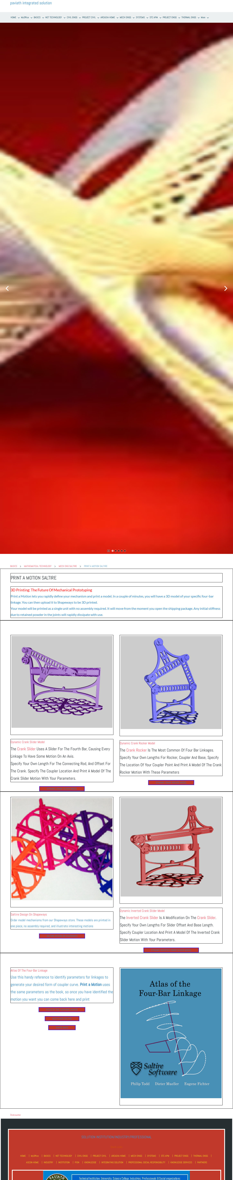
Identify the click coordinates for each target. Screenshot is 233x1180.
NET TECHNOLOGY (64, 1156)
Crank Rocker (136, 750)
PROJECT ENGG (181, 1156)
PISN (77, 1162)
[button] (7, 288)
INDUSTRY (48, 1162)
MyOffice (35, 1156)
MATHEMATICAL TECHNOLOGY (38, 566)
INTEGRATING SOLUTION (112, 1162)
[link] (62, 637)
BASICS (13, 566)
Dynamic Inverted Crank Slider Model (142, 911)
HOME (23, 1156)
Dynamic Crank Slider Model (28, 742)
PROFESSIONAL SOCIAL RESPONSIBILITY (146, 1162)
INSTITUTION (64, 1162)
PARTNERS (202, 1162)
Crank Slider (26, 748)
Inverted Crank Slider (142, 917)
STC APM (165, 1156)
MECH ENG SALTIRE (68, 566)
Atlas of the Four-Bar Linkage (29, 970)
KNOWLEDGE (90, 1162)
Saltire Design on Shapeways (29, 914)
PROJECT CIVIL (99, 1156)
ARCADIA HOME (118, 1156)
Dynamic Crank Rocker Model (137, 743)
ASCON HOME (32, 1162)
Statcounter (15, 1115)
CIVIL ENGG (82, 1156)
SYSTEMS (151, 1156)
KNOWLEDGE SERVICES (181, 1162)
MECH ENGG (136, 1156)
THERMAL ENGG (200, 1156)
